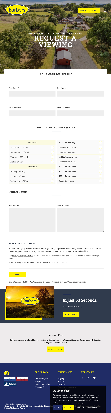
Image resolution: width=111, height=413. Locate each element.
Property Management (67, 387)
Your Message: (63, 205)
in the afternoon (68, 157)
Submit (17, 274)
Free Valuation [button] (88, 11)
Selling (61, 381)
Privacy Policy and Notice (22, 256)
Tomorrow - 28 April (19, 147)
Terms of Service (74, 282)
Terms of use (9, 406)
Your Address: (14, 205)
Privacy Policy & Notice (24, 406)
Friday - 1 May (16, 161)
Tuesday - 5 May (17, 176)
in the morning (67, 142)
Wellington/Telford (43, 384)
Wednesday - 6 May (19, 181)
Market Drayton (41, 378)
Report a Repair (64, 390)
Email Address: (15, 107)
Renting (61, 384)
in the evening (66, 181)
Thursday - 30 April (19, 157)
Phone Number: (63, 107)
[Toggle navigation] (105, 10)
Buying (61, 378)
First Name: (14, 88)
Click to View (55, 349)
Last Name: (61, 88)
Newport (38, 381)
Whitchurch (40, 387)
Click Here (71, 314)
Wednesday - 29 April (19, 152)
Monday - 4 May (17, 171)
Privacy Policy (57, 282)
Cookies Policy (38, 406)
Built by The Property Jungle (14, 408)
